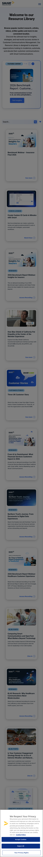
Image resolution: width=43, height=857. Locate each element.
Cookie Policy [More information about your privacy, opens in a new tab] (21, 835)
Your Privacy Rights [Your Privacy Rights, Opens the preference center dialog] (21, 853)
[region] (21, 833)
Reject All (20, 846)
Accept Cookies (20, 839)
